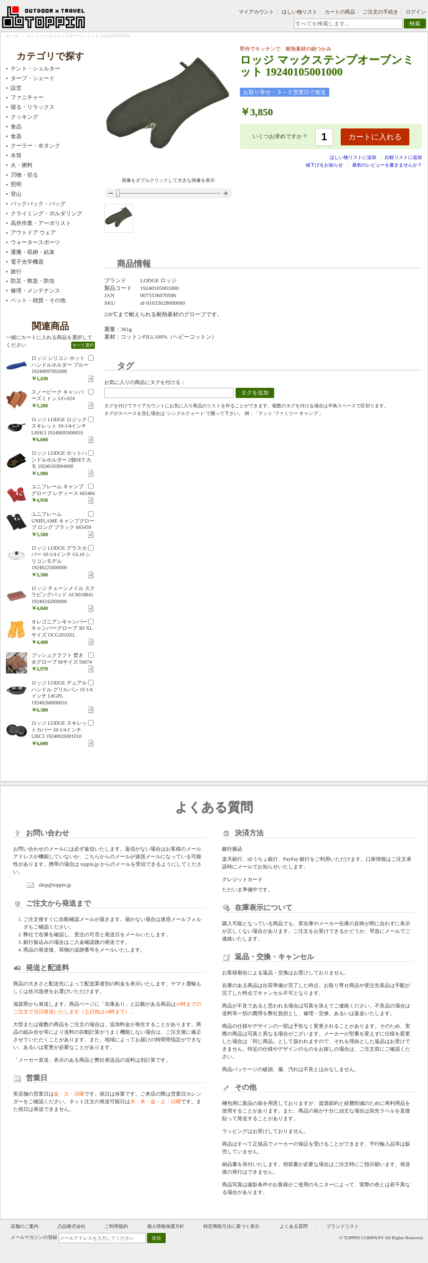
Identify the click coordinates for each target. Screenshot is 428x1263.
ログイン (416, 12)
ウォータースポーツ (35, 242)
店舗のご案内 (25, 1226)
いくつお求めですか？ (280, 136)
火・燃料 (22, 165)
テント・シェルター (35, 68)
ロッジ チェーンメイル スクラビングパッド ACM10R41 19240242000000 (63, 594)
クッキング (24, 117)
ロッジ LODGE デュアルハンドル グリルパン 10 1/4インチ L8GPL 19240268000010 (61, 693)
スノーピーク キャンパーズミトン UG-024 (57, 395)
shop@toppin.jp (55, 885)
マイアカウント (256, 12)
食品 (16, 126)
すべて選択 (83, 345)
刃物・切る (24, 175)
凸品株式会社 (72, 1226)
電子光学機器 (27, 262)
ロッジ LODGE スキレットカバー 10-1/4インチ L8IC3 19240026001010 (59, 729)
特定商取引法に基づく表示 (232, 1226)
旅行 (16, 271)
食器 (16, 136)
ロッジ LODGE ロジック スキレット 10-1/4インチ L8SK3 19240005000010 (59, 426)
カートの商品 (340, 12)
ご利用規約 (116, 1226)
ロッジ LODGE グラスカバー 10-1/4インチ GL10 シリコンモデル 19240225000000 (61, 558)
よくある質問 (294, 1226)
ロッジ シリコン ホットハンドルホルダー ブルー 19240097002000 (60, 364)
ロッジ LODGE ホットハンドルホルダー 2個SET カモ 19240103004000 (61, 459)
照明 (16, 184)
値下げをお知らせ (324, 164)
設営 (16, 88)
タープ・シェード (33, 78)
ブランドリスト (342, 1226)
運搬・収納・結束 (33, 252)
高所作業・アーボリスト (41, 223)
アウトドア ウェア (33, 232)
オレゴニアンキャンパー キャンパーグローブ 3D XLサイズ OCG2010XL (62, 628)
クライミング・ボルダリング (46, 213)
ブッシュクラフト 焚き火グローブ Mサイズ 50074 (61, 658)
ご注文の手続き (380, 12)
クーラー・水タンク (35, 145)
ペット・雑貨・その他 (38, 300)
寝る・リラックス (33, 107)
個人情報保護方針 (165, 1226)
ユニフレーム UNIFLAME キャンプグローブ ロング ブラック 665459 (62, 520)
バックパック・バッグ (38, 203)
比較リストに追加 (403, 157)
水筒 (16, 155)
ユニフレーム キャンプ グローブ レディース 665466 (63, 490)
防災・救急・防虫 (33, 281)
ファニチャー (27, 97)
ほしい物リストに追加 (354, 157)
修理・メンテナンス (35, 290)
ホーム (12, 35)
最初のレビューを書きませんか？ (387, 164)
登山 (16, 194)
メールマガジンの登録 (34, 1237)
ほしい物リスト (299, 12)
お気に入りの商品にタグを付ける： (145, 382)
